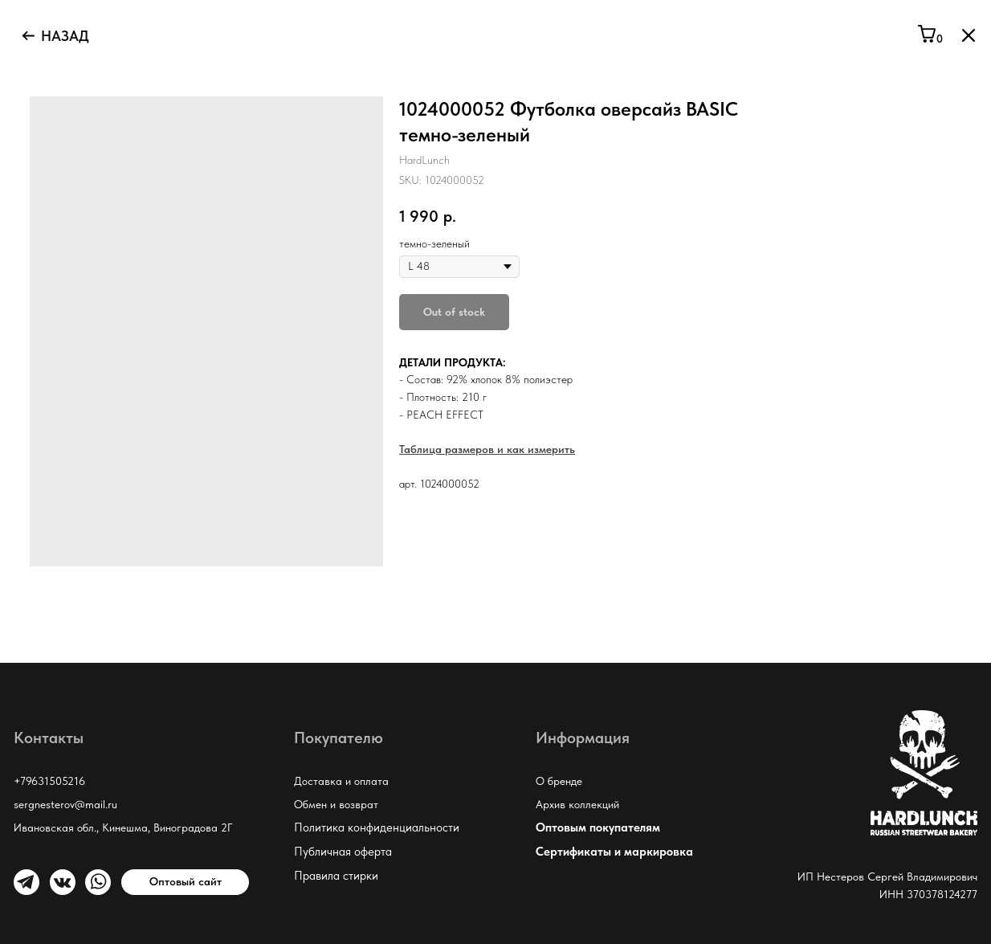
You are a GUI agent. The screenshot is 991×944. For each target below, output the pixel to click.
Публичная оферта (343, 851)
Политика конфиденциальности (376, 827)
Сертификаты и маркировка (614, 851)
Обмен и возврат (336, 804)
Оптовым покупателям (598, 827)
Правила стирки (336, 875)
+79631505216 (49, 780)
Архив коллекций (577, 804)
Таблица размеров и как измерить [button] (487, 449)
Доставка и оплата (341, 780)
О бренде (559, 780)
